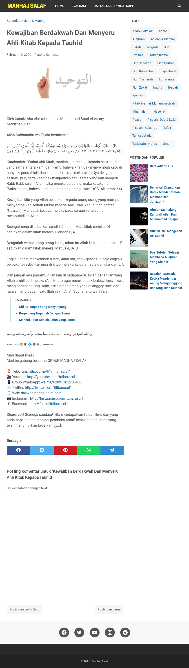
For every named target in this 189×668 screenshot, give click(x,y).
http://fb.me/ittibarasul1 (48, 404)
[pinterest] (65, 450)
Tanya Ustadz (141, 135)
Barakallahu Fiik (161, 166)
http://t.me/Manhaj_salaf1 (50, 371)
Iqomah (137, 95)
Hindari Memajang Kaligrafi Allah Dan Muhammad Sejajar (164, 214)
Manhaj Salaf (100, 661)
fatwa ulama (159, 55)
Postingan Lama (109, 609)
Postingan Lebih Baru (24, 609)
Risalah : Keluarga (144, 127)
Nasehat (159, 111)
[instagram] (110, 632)
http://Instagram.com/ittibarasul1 (57, 398)
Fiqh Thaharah (142, 79)
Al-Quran (138, 39)
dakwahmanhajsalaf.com (41, 393)
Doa (166, 47)
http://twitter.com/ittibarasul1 (48, 387)
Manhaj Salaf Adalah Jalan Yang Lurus (47, 320)
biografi (152, 47)
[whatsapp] (88, 450)
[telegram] (112, 450)
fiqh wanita (167, 79)
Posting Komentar (47, 54)
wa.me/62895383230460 (61, 382)
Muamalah (139, 111)
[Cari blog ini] (179, 6)
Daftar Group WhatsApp (114, 6)
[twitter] (41, 450)
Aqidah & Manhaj (163, 39)
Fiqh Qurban (166, 63)
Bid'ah (136, 47)
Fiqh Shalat (168, 71)
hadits (157, 87)
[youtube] (95, 632)
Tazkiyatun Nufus (144, 143)
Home (59, 6)
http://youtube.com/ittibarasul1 (52, 377)
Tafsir (167, 127)
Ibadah (173, 87)
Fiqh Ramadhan (143, 71)
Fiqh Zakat (139, 87)
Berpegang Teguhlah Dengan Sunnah (45, 313)
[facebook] (18, 450)
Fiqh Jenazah (141, 63)
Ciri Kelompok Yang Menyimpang (43, 307)
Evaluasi (79, 6)
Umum (167, 143)
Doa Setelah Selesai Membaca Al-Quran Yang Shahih (164, 257)
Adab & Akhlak (142, 31)
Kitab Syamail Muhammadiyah (153, 103)
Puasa (136, 119)
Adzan (163, 31)
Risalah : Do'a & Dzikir (162, 119)
